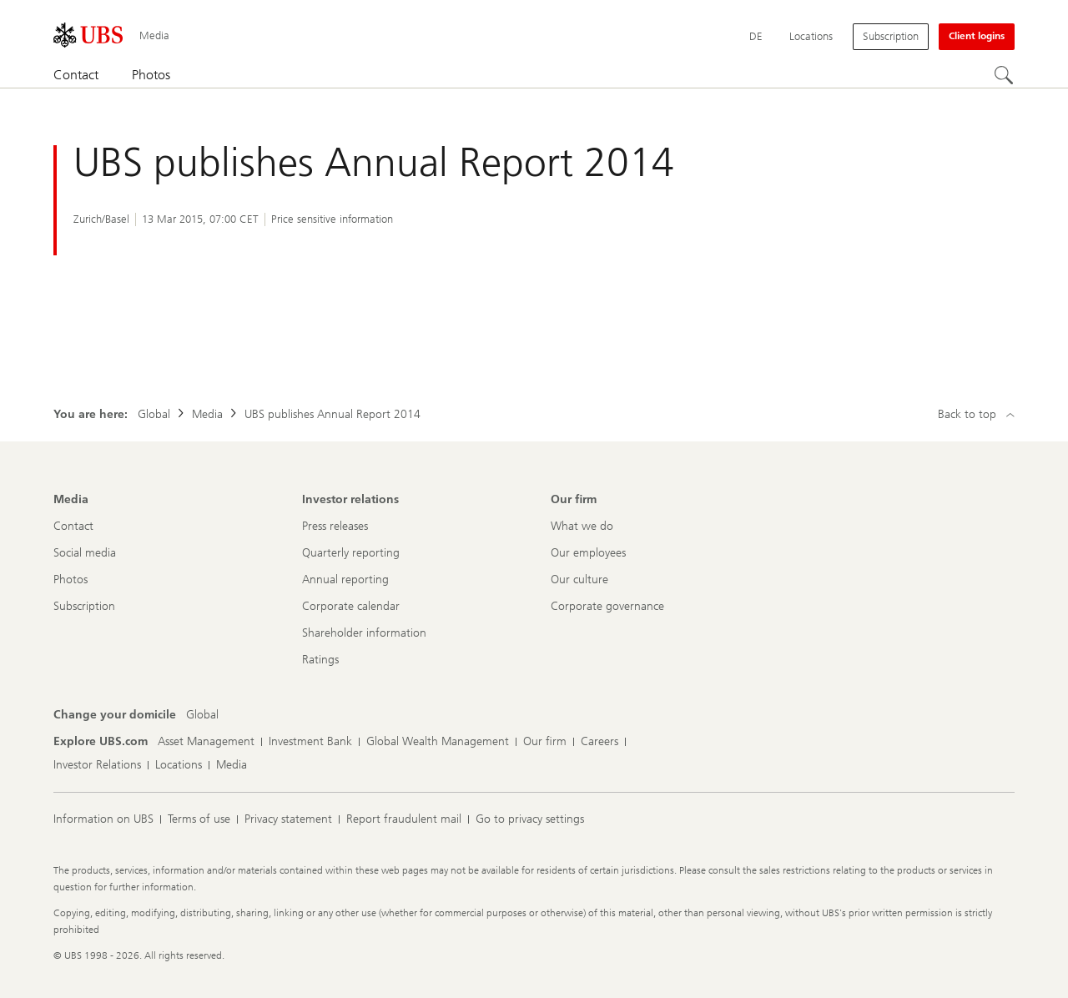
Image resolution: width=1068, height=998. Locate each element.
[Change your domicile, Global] (202, 715)
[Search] (1005, 76)
